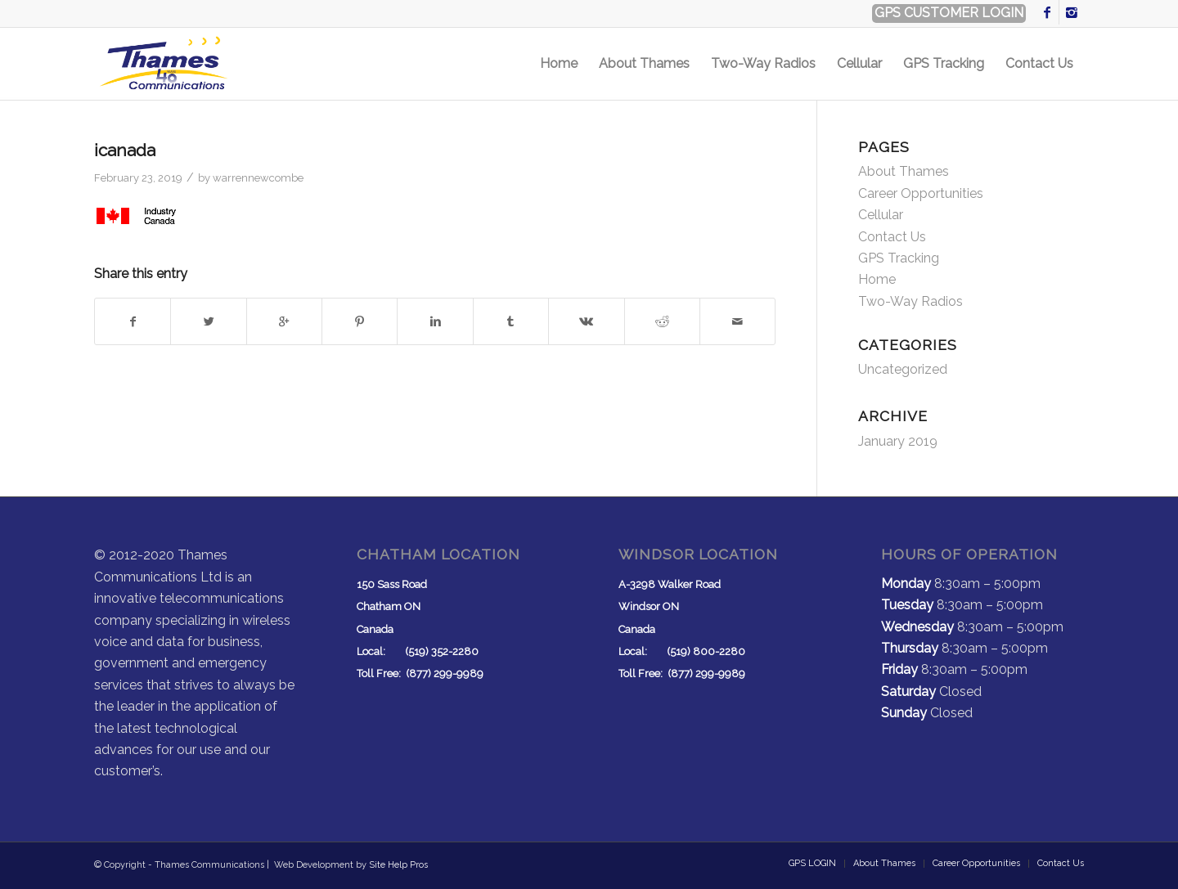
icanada (124, 150)
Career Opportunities (920, 193)
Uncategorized (902, 369)
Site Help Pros (398, 865)
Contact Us (892, 237)
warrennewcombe (258, 178)
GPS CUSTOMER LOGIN (949, 12)
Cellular (880, 214)
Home (877, 279)
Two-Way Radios (910, 301)
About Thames (903, 171)
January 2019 (897, 441)
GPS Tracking (898, 258)
